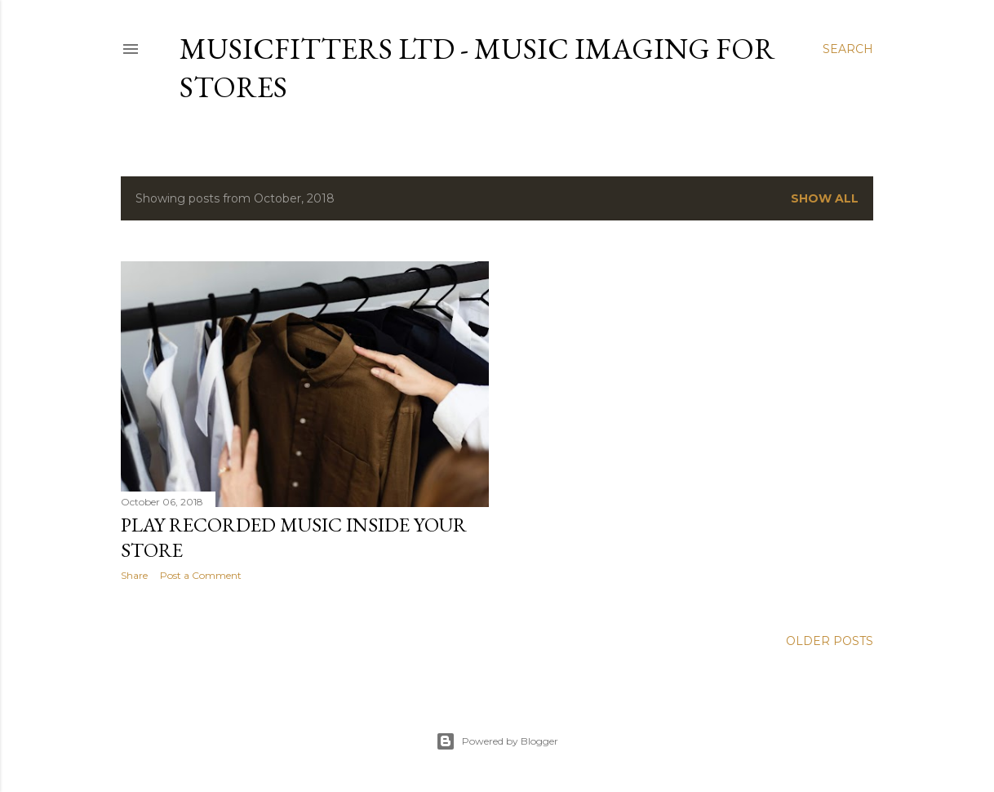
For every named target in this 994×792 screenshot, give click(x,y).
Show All (825, 198)
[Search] (848, 49)
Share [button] (134, 575)
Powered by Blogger (497, 741)
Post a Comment (201, 575)
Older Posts (829, 641)
